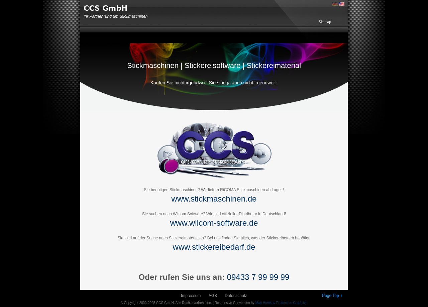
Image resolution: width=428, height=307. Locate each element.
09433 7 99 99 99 (258, 277)
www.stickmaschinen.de (214, 198)
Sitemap (325, 22)
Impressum (191, 295)
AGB (213, 295)
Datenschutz (236, 295)
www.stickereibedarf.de (214, 246)
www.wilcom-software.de (214, 222)
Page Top (332, 295)
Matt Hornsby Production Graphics (281, 303)
